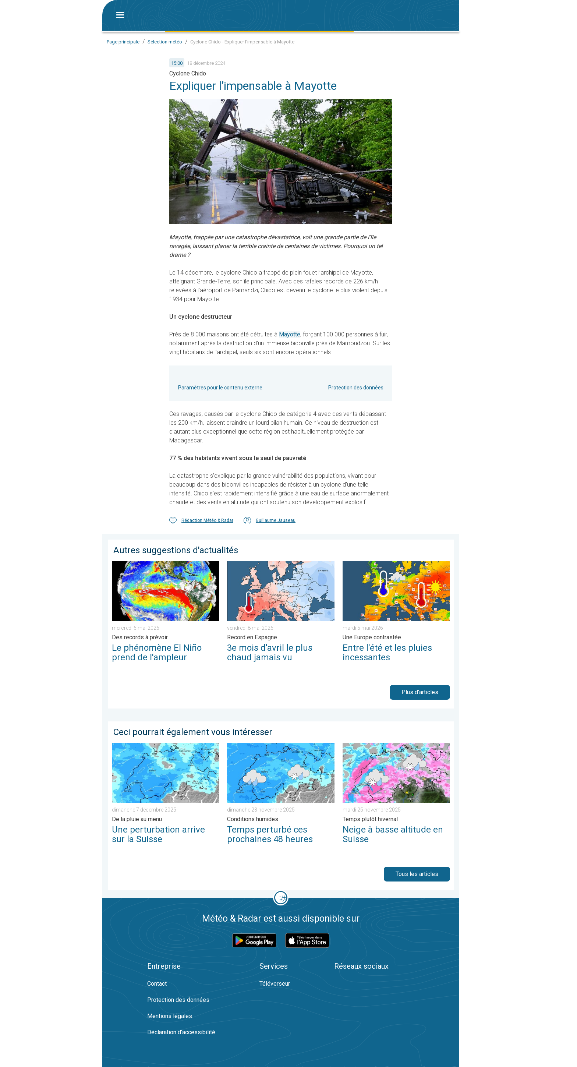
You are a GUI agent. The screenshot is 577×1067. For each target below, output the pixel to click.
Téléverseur (274, 983)
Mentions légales (169, 1016)
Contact (157, 983)
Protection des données (355, 388)
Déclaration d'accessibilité (181, 1032)
